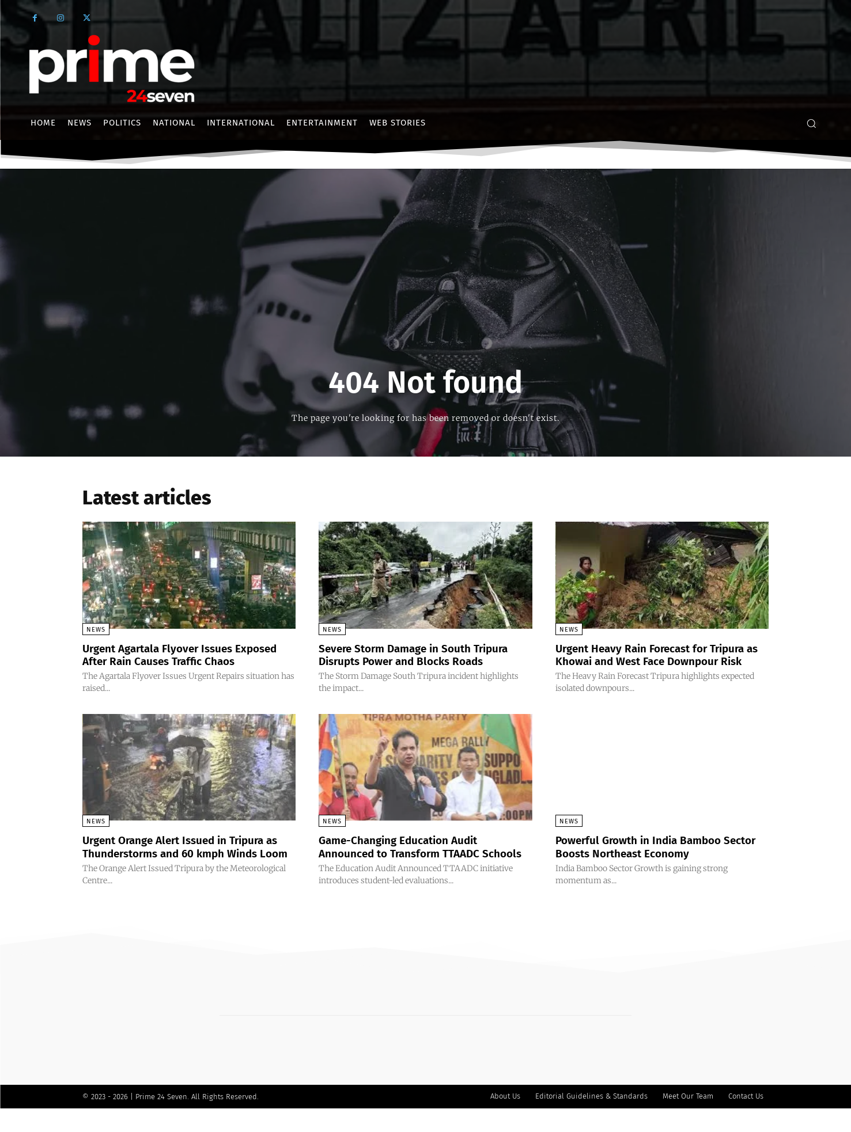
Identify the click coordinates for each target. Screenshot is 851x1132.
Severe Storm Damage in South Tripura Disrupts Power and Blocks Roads (420, 654)
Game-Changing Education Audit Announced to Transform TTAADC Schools (406, 864)
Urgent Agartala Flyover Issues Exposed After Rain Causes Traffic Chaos (187, 654)
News (95, 629)
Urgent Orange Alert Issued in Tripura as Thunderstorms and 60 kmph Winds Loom (188, 864)
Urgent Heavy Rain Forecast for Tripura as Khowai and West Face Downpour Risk (657, 661)
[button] (811, 123)
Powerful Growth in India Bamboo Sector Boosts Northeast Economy (646, 858)
